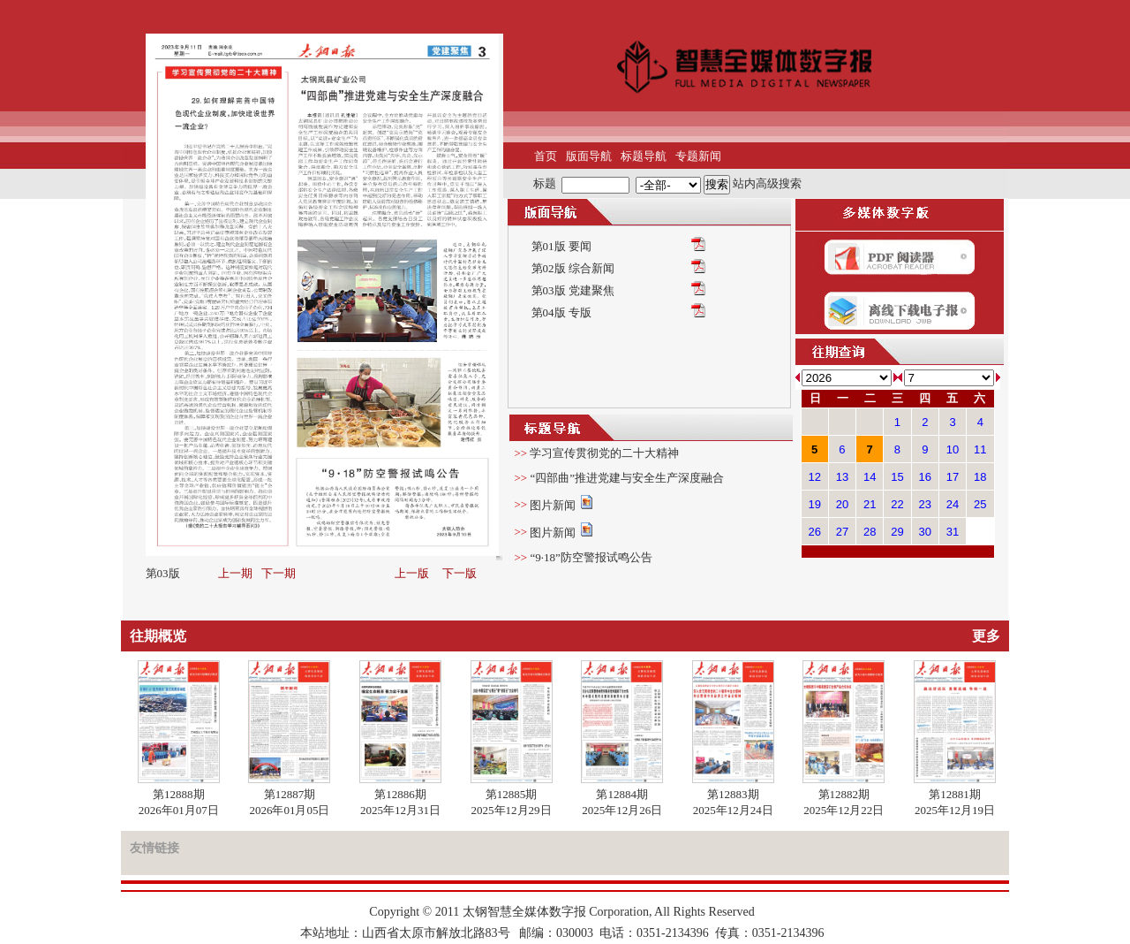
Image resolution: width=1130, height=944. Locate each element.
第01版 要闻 (561, 246)
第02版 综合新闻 (572, 268)
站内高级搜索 (767, 183)
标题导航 (644, 156)
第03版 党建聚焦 (572, 290)
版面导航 (589, 156)
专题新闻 (698, 156)
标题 (544, 183)
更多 (986, 635)
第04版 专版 (561, 312)
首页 (545, 156)
